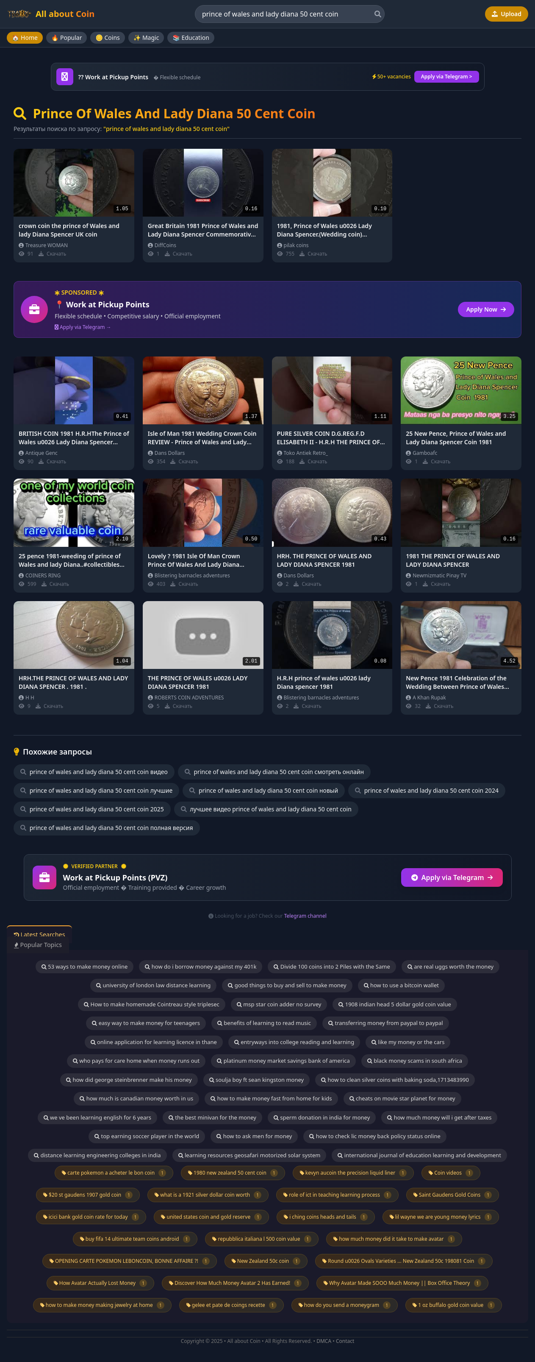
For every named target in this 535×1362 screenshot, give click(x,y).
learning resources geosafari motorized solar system (249, 1155)
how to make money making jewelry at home (102, 1305)
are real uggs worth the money (450, 966)
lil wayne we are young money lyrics (441, 1217)
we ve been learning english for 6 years (97, 1117)
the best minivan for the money (212, 1117)
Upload (506, 14)
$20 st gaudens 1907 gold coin (88, 1195)
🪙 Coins (107, 37)
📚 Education (190, 37)
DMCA (323, 1341)
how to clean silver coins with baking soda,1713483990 (395, 1079)
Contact (345, 1341)
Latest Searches (43, 934)
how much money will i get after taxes (439, 1117)
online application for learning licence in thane (154, 1042)
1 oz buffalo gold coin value (454, 1305)
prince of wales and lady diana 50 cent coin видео (94, 772)
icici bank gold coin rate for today (91, 1217)
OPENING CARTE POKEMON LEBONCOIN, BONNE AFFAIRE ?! (130, 1261)
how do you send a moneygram (345, 1305)
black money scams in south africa (414, 1060)
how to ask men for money (254, 1136)
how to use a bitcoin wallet (401, 985)
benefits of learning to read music (264, 1023)
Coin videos (451, 1173)
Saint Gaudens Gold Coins (452, 1195)
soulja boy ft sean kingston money (256, 1079)
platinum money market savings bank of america (283, 1060)
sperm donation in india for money (322, 1117)
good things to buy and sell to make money (287, 985)
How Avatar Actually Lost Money (100, 1283)
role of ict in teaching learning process (337, 1195)
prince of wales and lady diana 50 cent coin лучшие (96, 790)
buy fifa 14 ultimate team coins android (135, 1239)
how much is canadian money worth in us (136, 1098)
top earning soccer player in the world (146, 1136)
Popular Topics (42, 945)
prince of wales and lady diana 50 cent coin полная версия (106, 828)
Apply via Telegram (452, 877)
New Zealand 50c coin (266, 1261)
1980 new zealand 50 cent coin (233, 1173)
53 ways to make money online (85, 966)
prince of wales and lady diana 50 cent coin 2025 (92, 809)
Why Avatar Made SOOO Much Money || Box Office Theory (402, 1283)
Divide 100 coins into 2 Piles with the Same (332, 966)
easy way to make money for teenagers (146, 1023)
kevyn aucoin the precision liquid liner (353, 1173)
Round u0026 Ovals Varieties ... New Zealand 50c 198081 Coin (403, 1261)
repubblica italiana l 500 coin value (261, 1239)
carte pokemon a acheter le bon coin (114, 1173)
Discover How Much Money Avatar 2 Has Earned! (235, 1283)
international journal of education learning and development (419, 1155)
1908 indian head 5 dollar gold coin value (394, 1004)
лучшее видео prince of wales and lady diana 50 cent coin (266, 809)
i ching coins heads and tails (326, 1217)
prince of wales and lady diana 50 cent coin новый (263, 790)
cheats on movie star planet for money (402, 1098)
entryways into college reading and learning (294, 1042)
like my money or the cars (407, 1042)
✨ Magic (146, 37)
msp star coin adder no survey (279, 1004)
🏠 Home (25, 37)
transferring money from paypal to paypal (385, 1023)
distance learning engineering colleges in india (97, 1155)
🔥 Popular (66, 37)
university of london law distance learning (153, 985)
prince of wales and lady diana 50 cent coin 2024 (427, 790)
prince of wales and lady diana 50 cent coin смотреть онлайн (274, 772)
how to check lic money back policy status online (374, 1136)
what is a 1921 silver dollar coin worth (208, 1195)
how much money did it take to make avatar (394, 1239)
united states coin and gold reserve (211, 1217)
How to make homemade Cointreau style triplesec (151, 1004)
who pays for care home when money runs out (136, 1060)
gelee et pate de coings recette (231, 1305)
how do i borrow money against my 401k (200, 966)
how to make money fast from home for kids (271, 1098)
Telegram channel (305, 915)
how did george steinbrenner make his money (129, 1079)
